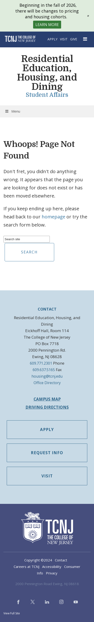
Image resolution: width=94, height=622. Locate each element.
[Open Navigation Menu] (85, 39)
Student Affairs (47, 94)
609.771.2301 (41, 363)
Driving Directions (47, 407)
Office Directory (47, 382)
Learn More (47, 24)
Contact (61, 560)
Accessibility (51, 566)
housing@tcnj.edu (47, 376)
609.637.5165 (44, 369)
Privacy (51, 573)
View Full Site (11, 613)
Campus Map (47, 399)
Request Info (47, 452)
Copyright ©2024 (38, 560)
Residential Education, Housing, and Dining (47, 72)
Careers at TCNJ (26, 566)
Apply (52, 39)
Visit (64, 39)
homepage (53, 217)
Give (73, 39)
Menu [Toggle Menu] (12, 111)
